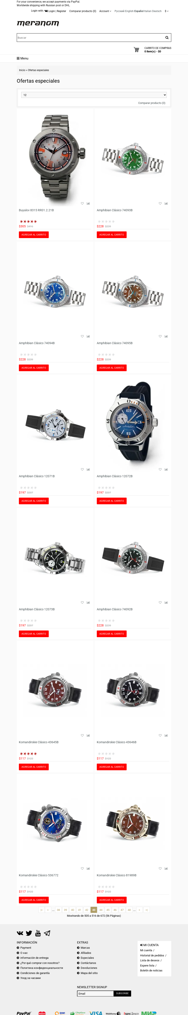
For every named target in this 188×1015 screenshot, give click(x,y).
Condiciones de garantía (35, 969)
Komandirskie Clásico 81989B (116, 872)
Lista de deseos (149, 956)
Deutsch (157, 11)
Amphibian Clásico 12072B (115, 475)
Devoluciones (89, 964)
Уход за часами (30, 974)
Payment (25, 943)
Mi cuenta (146, 946)
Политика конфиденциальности (41, 964)
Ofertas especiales (38, 70)
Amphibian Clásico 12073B (37, 607)
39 (65, 905)
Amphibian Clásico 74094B (37, 342)
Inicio (22, 70)
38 (58, 905)
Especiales (87, 954)
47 (122, 905)
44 (100, 905)
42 (86, 905)
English (129, 11)
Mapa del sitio (89, 969)
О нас (24, 948)
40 (72, 905)
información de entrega (34, 954)
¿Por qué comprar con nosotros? (39, 958)
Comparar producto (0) (151, 103)
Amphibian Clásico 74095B (115, 342)
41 (79, 905)
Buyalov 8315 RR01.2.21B (36, 210)
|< (42, 905)
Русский (119, 11)
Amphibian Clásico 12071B (37, 475)
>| (147, 905)
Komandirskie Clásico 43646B (116, 739)
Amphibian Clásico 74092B (115, 607)
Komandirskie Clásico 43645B (39, 739)
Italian (148, 11)
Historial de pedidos (152, 951)
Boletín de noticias (151, 966)
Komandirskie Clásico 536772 (38, 872)
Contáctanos (88, 958)
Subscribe (122, 989)
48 (129, 905)
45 (107, 905)
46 (115, 905)
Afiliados (86, 948)
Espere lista (147, 961)
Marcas (85, 943)
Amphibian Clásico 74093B (115, 210)
